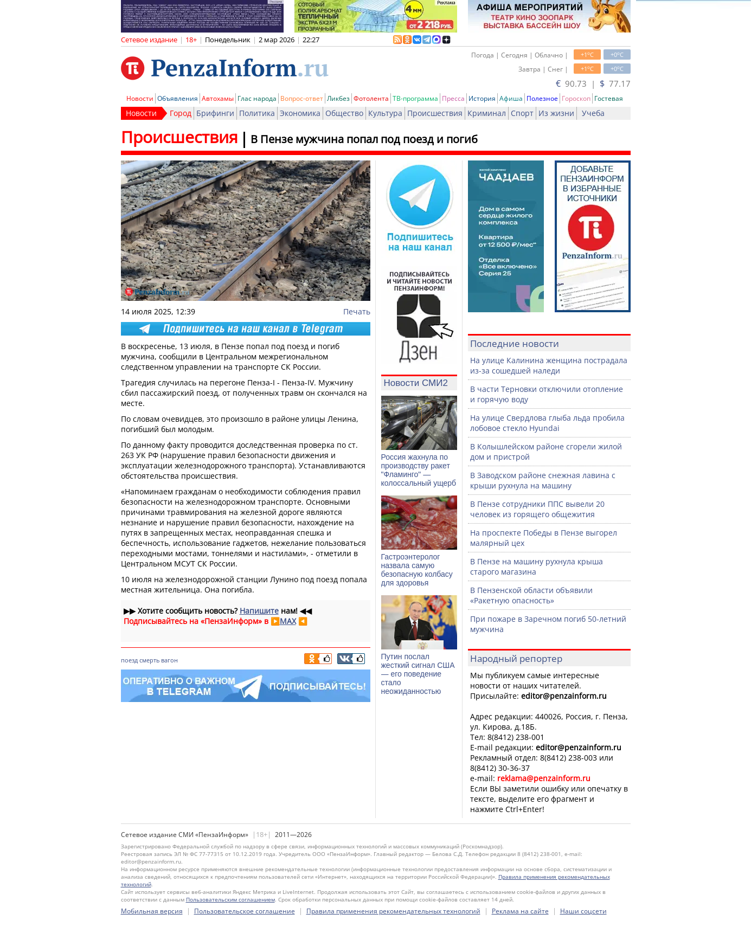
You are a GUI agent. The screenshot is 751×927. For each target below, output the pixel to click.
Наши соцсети (583, 911)
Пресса (453, 98)
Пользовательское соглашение (244, 911)
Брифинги (215, 113)
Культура (385, 113)
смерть (149, 660)
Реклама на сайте (520, 911)
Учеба (593, 113)
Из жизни (556, 113)
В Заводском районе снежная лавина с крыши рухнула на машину (542, 480)
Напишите (259, 611)
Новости (139, 98)
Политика (257, 113)
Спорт (522, 113)
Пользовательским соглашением (230, 899)
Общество (344, 113)
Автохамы (218, 98)
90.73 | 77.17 (593, 83)
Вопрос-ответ (301, 98)
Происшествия (435, 113)
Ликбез (338, 98)
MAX (288, 621)
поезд (129, 660)
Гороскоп (576, 98)
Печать (356, 311)
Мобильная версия (152, 911)
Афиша (511, 98)
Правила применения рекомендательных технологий (393, 911)
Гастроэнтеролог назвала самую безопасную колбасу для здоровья (417, 569)
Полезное (542, 98)
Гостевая (608, 98)
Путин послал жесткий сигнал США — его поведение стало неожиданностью (418, 674)
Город (180, 113)
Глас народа (257, 98)
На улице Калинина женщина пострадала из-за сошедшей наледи (548, 365)
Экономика (300, 113)
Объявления (177, 98)
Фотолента (371, 98)
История (482, 98)
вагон (169, 660)
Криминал (486, 113)
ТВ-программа (415, 98)
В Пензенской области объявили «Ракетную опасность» (531, 595)
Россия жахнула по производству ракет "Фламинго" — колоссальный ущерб (419, 470)
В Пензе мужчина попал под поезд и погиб (364, 139)
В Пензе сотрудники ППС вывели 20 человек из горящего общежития (537, 509)
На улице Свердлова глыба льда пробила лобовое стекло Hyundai (547, 423)
